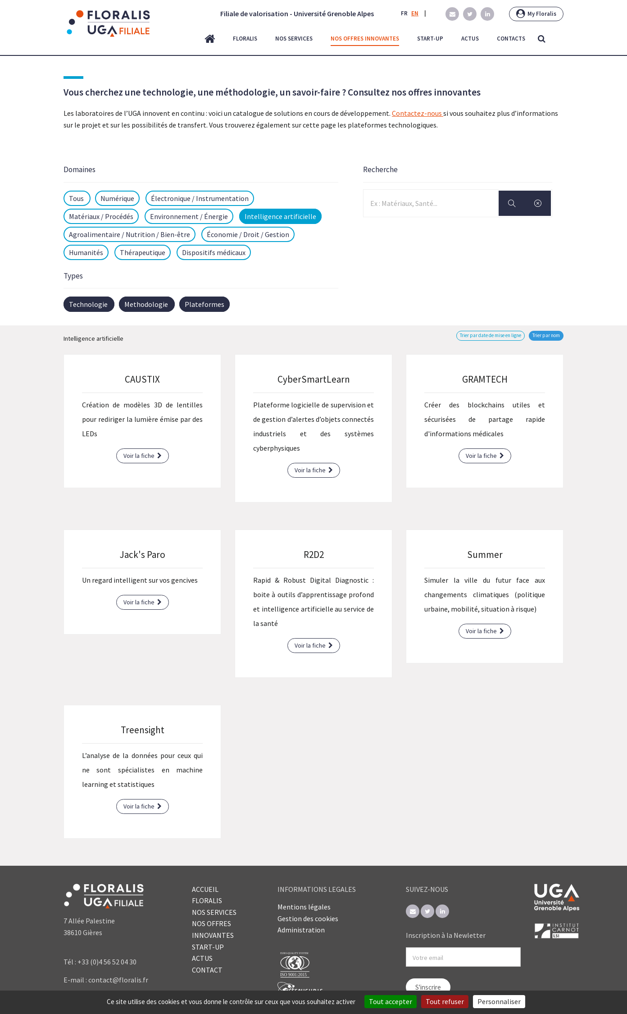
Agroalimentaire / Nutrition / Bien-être (129, 234)
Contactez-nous (417, 113)
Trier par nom (546, 335)
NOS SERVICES (214, 912)
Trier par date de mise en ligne (490, 335)
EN (414, 13)
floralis (245, 38)
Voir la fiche (142, 456)
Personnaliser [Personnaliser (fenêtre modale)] (499, 1001)
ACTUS (202, 958)
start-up (430, 38)
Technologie (88, 304)
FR (404, 13)
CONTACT (207, 969)
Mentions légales (304, 906)
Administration (301, 929)
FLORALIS (207, 900)
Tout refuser (445, 1001)
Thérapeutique (142, 252)
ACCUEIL (205, 889)
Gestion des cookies (307, 918)
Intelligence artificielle (280, 216)
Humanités (86, 252)
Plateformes (204, 304)
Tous (77, 198)
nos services (294, 38)
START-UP (208, 946)
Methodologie (146, 304)
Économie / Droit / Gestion (248, 234)
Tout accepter (390, 1001)
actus (470, 38)
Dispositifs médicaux (213, 252)
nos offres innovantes (365, 38)
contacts (511, 38)
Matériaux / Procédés (101, 216)
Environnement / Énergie (189, 216)
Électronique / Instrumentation (200, 198)
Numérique (117, 198)
